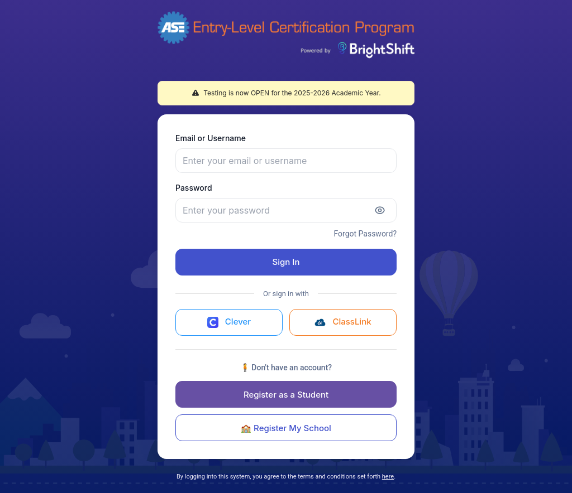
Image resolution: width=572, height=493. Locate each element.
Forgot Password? (365, 233)
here (388, 476)
